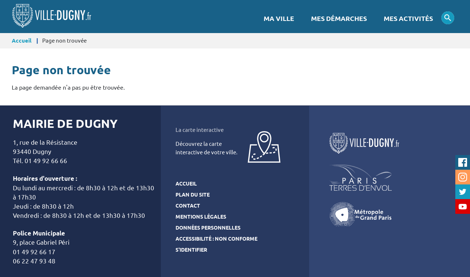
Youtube (462, 206)
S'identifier (191, 250)
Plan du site (193, 195)
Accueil (22, 40)
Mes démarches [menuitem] (339, 18)
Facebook (462, 162)
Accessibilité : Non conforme (216, 239)
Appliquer (447, 17)
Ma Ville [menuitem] (279, 18)
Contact (188, 206)
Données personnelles (208, 228)
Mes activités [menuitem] (408, 18)
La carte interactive (200, 130)
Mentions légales (201, 217)
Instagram (462, 177)
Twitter (462, 191)
